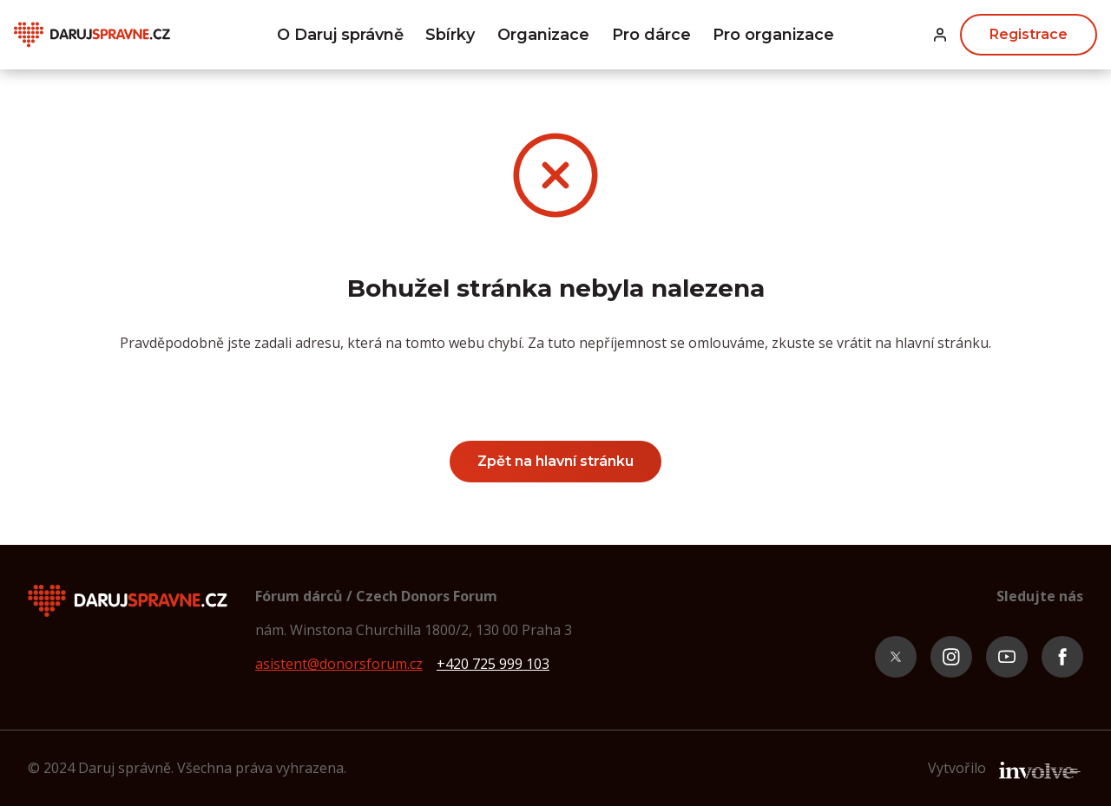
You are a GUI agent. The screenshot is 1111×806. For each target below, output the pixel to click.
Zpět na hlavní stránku (555, 461)
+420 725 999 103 (493, 663)
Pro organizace (773, 34)
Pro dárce (651, 34)
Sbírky (450, 34)
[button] (940, 35)
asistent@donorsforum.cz (339, 663)
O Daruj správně (340, 34)
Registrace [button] (1028, 34)
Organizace (543, 34)
